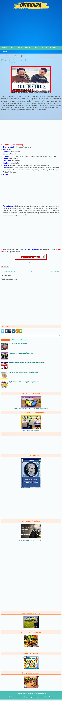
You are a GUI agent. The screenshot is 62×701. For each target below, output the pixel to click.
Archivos (23, 340)
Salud (20, 48)
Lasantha (34, 696)
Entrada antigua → (55, 271)
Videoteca (53, 48)
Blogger (40, 540)
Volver (31, 262)
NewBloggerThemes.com (31, 697)
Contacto (4, 51)
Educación (4, 48)
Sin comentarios (18, 63)
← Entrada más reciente (8, 271)
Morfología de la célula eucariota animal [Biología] (23, 372)
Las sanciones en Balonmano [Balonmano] (21, 353)
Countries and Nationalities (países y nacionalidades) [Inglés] (26, 362)
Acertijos (36, 48)
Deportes (12, 48)
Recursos (44, 48)
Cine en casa (9, 56)
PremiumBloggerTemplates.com (46, 696)
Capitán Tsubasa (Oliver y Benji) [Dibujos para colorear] (24, 382)
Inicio (3, 56)
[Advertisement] (31, 31)
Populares (5, 340)
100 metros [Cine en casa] (13, 60)
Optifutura (5, 63)
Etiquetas (14, 340)
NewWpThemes (16, 696)
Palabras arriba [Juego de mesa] (18, 343)
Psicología (28, 48)
